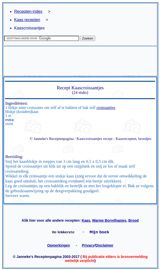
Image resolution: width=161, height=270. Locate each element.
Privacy (88, 245)
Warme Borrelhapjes (109, 220)
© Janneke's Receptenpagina (52, 138)
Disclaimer (104, 245)
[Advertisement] (80, 61)
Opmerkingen (58, 245)
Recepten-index (28, 11)
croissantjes (105, 107)
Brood (133, 220)
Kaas (86, 220)
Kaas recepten (27, 20)
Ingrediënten (16, 103)
